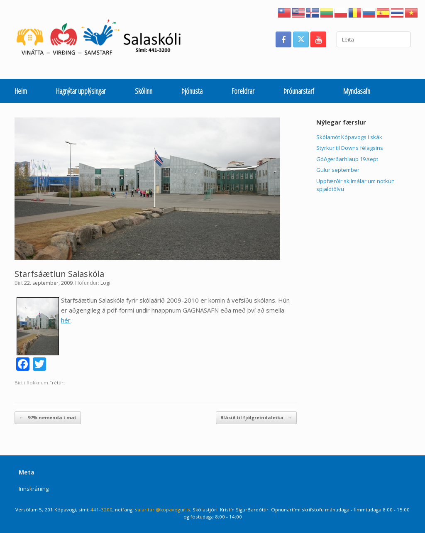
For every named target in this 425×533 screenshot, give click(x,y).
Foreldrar (243, 91)
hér (66, 320)
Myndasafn (356, 91)
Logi (105, 282)
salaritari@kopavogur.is (162, 509)
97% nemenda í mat (47, 417)
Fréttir (56, 382)
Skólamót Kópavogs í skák (349, 137)
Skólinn (143, 91)
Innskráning (34, 488)
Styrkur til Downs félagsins (349, 148)
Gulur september (337, 170)
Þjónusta (192, 91)
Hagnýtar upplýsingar (81, 91)
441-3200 (101, 509)
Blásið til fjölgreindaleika (256, 417)
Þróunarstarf (298, 91)
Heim (21, 91)
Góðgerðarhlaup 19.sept (347, 159)
